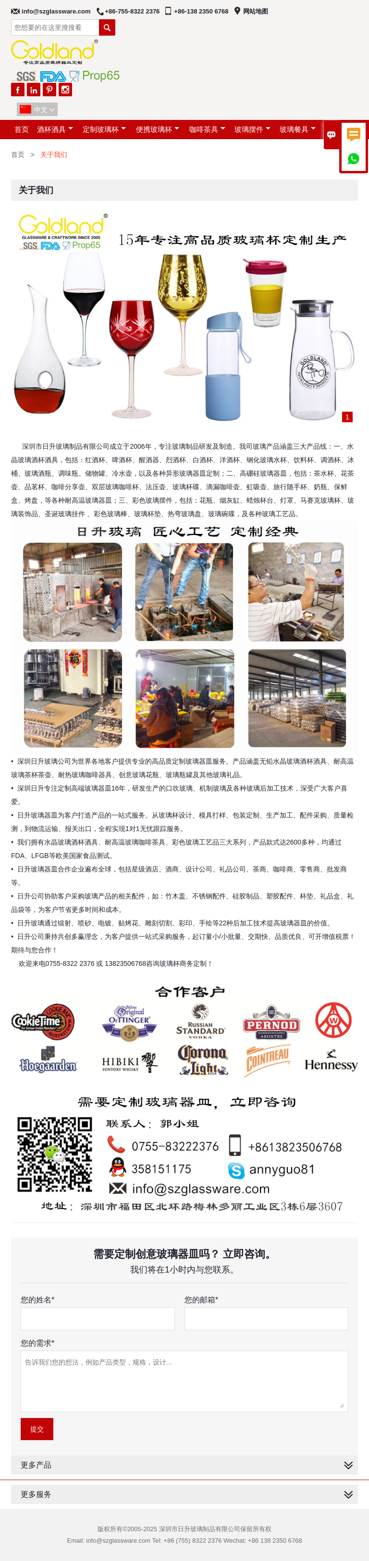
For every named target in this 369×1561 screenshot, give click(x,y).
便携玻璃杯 (157, 129)
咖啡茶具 (207, 129)
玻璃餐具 (298, 129)
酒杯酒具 (55, 129)
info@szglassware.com (56, 11)
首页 (21, 129)
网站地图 (255, 11)
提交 (37, 1429)
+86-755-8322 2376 (132, 11)
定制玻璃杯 (104, 129)
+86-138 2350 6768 (201, 11)
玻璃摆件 (252, 129)
